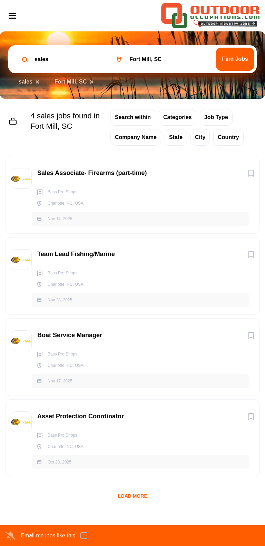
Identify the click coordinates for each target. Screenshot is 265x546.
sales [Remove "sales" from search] (25, 82)
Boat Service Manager (69, 335)
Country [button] (228, 137)
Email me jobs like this (48, 535)
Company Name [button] (136, 137)
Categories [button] (177, 117)
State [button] (176, 137)
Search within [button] (133, 117)
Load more (132, 496)
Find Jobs (235, 59)
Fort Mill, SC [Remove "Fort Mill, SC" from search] (71, 82)
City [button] (200, 137)
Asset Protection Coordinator (80, 416)
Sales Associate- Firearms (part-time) (92, 172)
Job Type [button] (216, 117)
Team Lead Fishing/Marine (76, 254)
